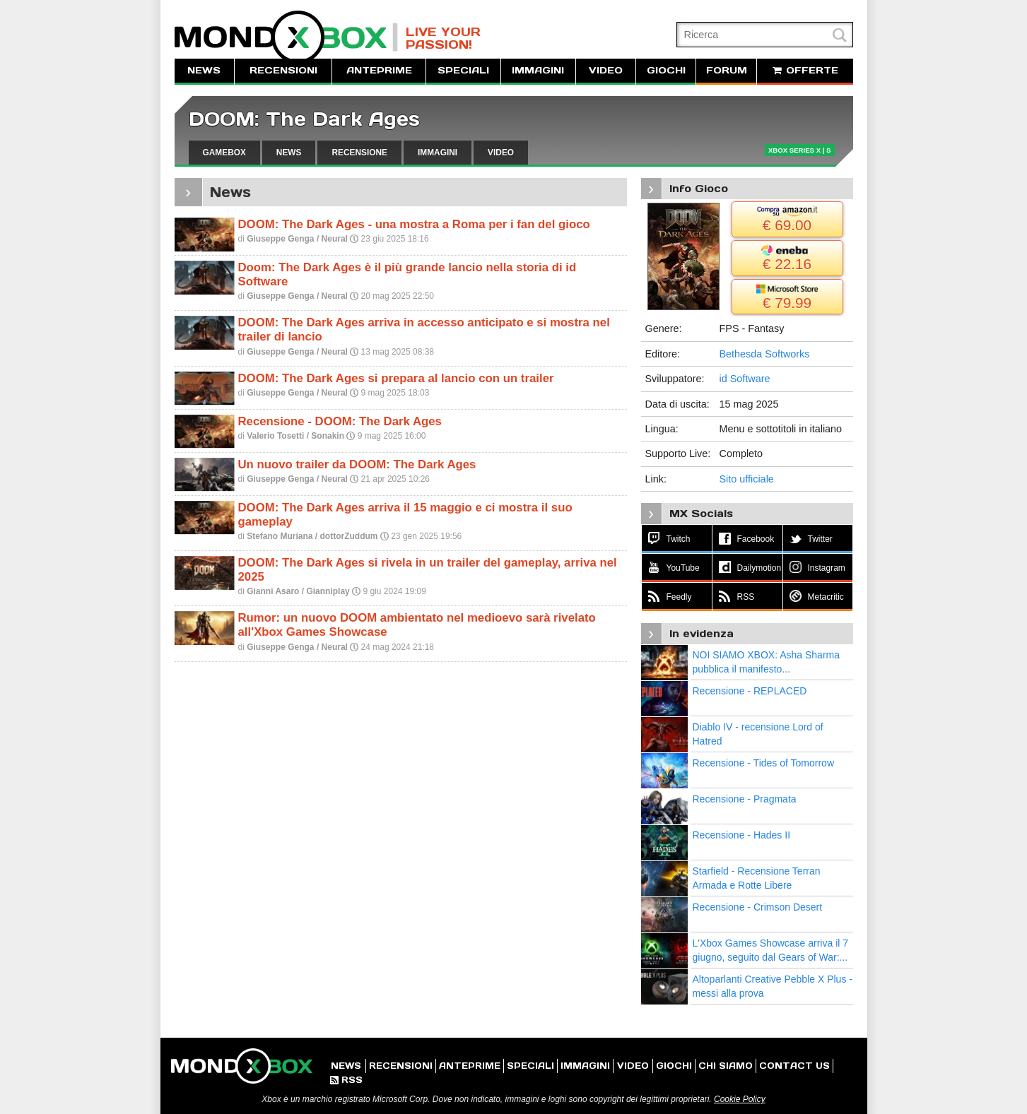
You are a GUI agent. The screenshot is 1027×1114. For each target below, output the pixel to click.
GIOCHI (666, 70)
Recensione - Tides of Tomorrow (764, 763)
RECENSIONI (283, 70)
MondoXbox (286, 37)
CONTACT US (794, 1065)
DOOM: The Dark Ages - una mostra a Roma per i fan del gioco (414, 224)
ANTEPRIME (379, 70)
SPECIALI (463, 70)
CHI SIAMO (725, 1065)
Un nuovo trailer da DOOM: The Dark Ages (357, 464)
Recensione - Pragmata (745, 799)
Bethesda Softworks (765, 354)
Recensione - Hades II (742, 835)
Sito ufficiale (747, 479)
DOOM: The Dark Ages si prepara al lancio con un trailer (396, 378)
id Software (745, 379)
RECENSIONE (359, 153)
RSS (346, 1079)
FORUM (726, 70)
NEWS (204, 70)
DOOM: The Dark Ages (304, 119)
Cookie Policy (739, 1099)
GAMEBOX (224, 153)
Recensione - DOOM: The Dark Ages (340, 421)
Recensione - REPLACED (750, 691)
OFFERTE (805, 70)
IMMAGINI (538, 70)
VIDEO (606, 70)
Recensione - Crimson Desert (758, 907)
